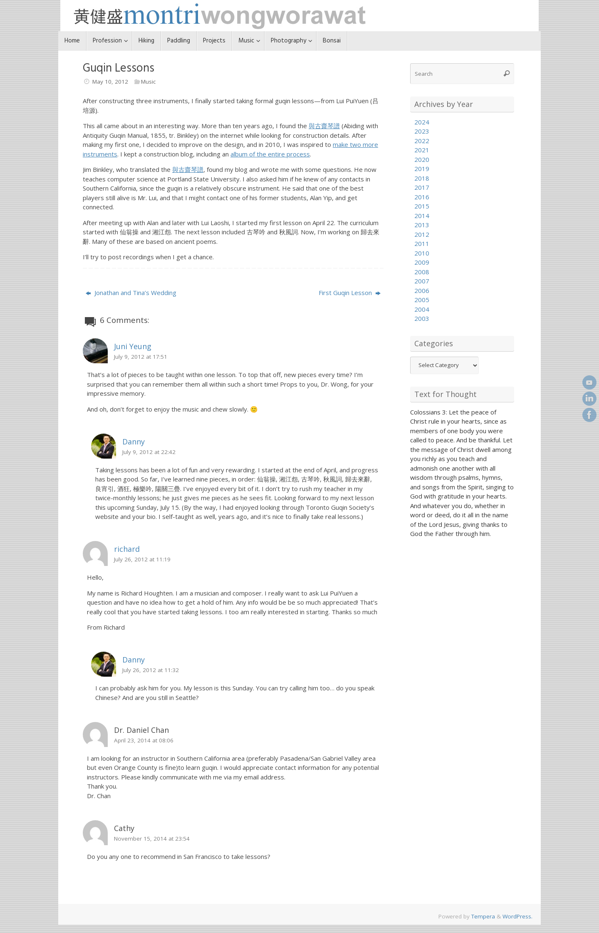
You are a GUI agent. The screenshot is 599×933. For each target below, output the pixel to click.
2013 (421, 225)
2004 (421, 309)
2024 (421, 122)
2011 (421, 243)
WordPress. (517, 916)
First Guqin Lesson (350, 292)
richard (127, 549)
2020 (421, 159)
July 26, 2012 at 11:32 (150, 670)
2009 (421, 262)
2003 (421, 318)
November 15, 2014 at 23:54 (152, 838)
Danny (133, 442)
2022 (421, 140)
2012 (421, 234)
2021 (421, 150)
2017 (421, 187)
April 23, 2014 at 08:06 (143, 740)
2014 (421, 215)
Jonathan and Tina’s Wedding (131, 292)
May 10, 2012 (110, 81)
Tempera (483, 916)
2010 (421, 253)
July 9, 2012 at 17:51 (140, 356)
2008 (421, 272)
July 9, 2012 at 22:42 (149, 452)
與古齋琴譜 (324, 126)
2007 (421, 281)
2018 (421, 178)
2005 (421, 299)
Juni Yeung (132, 346)
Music (148, 81)
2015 (421, 206)
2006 (421, 290)
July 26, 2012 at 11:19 (142, 559)
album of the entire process (270, 154)
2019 (421, 168)
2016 (421, 197)
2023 (421, 131)
